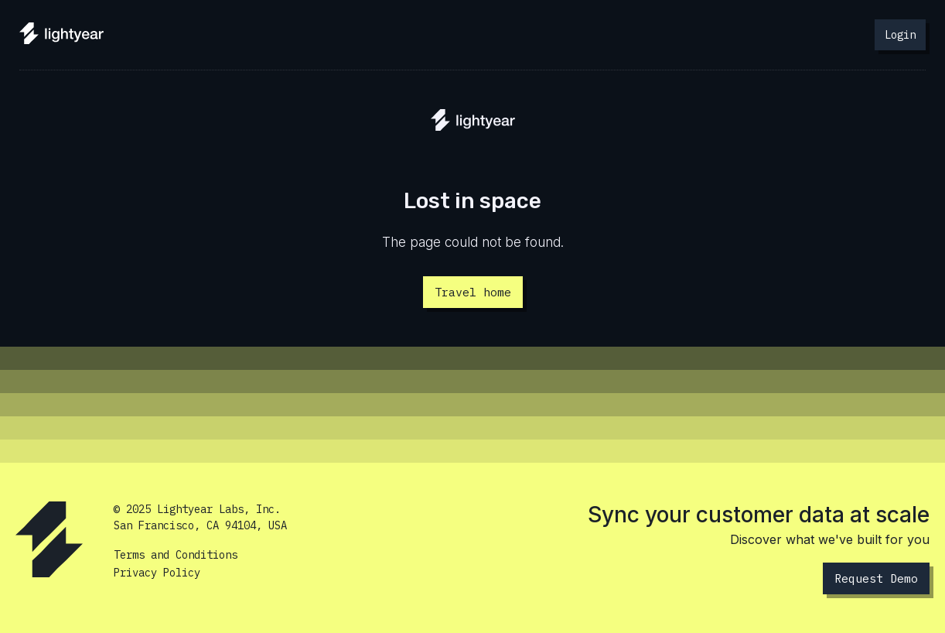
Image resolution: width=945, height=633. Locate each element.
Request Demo (876, 578)
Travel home (473, 292)
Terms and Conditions (175, 555)
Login (900, 35)
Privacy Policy (157, 573)
